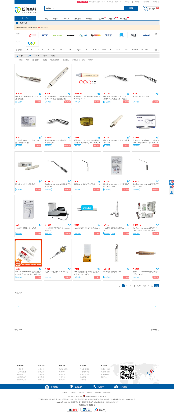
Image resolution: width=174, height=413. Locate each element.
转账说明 (41, 372)
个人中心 (126, 2)
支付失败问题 (84, 372)
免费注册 (110, 2)
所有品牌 (77, 19)
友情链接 (98, 392)
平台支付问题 (84, 369)
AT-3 (111, 50)
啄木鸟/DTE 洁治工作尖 (141, 96)
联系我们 (73, 392)
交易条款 (41, 374)
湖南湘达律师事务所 (112, 402)
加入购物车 (40, 94)
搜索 (131, 8)
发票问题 (41, 380)
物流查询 (62, 374)
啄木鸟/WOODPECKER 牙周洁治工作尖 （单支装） (28, 98)
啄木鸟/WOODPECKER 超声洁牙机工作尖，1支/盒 (146, 185)
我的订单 (118, 2)
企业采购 (65, 19)
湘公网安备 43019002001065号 (94, 396)
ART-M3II (95, 50)
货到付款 (41, 377)
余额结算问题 (84, 374)
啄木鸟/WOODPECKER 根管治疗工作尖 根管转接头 (58, 141)
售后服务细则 (105, 369)
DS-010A (134, 50)
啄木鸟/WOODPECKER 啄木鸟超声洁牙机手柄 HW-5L (87, 98)
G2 (32, 50)
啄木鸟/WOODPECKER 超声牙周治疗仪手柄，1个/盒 (146, 273)
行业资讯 (90, 392)
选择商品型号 (21, 372)
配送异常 (62, 372)
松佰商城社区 (107, 392)
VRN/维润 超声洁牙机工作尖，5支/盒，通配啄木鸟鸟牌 (27, 141)
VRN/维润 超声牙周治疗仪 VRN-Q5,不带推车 (57, 229)
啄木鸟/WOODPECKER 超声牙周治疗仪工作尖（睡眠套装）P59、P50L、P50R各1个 (87, 142)
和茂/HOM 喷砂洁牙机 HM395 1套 (56, 272)
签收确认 (62, 380)
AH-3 (62, 50)
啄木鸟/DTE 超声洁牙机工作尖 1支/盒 (87, 184)
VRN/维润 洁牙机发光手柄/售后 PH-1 (87, 228)
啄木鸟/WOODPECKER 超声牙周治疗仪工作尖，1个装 (116, 185)
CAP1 (118, 50)
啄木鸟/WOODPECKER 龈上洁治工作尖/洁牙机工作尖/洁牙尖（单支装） (116, 98)
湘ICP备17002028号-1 (75, 396)
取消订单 (104, 377)
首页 (46, 19)
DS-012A (144, 50)
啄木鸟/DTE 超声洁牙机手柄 (25, 184)
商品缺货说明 (21, 380)
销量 (45, 56)
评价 (53, 56)
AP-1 (69, 50)
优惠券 (55, 19)
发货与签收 (62, 377)
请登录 (103, 2)
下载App (100, 19)
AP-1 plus (77, 50)
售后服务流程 (105, 372)
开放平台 (156, 2)
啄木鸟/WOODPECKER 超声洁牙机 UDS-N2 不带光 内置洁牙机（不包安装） (146, 230)
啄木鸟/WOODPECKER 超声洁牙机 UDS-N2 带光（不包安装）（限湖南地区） (28, 274)
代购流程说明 (21, 377)
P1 (49, 50)
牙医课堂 (123, 19)
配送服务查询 (63, 369)
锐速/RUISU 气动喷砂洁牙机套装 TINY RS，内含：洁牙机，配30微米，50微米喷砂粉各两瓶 (146, 142)
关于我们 (89, 19)
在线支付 (41, 369)
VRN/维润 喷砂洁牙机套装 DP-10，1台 (116, 229)
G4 (43, 50)
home (17, 23)
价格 (37, 56)
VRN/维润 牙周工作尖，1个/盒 (25, 228)
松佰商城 (25, 10)
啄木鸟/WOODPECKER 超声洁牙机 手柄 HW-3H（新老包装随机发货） (58, 98)
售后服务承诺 (105, 374)
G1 (27, 50)
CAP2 (126, 50)
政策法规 (81, 392)
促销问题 (83, 380)
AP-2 (86, 50)
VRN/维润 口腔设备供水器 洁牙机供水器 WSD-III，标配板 (86, 273)
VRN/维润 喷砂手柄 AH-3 (112, 272)
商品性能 (20, 374)
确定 (156, 286)
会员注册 (20, 369)
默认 (29, 56)
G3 (38, 50)
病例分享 (112, 19)
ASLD (104, 50)
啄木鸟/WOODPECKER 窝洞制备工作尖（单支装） (58, 185)
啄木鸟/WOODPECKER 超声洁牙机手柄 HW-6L (116, 141)
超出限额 (83, 377)
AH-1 (55, 50)
